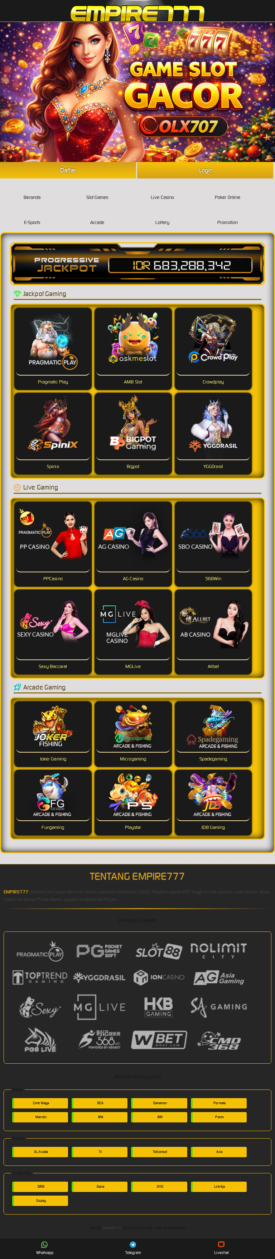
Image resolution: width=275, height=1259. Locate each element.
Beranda (32, 191)
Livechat (221, 1248)
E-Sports (32, 216)
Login (205, 170)
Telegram (133, 1248)
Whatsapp (44, 1248)
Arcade (97, 216)
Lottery (162, 216)
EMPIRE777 (16, 892)
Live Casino (162, 191)
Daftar (68, 170)
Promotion (227, 216)
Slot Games (97, 191)
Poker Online (227, 191)
